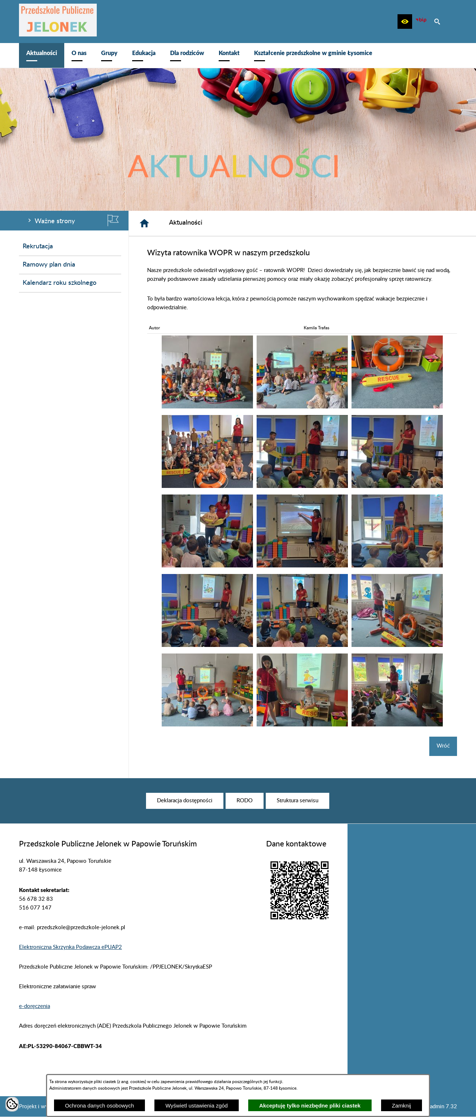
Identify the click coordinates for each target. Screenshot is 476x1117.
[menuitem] (41, 55)
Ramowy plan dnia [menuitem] (49, 264)
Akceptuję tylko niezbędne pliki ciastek (310, 1105)
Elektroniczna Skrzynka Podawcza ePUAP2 (70, 947)
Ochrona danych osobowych (99, 1105)
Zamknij (401, 1105)
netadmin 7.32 (439, 1106)
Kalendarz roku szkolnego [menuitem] (59, 283)
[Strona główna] (144, 223)
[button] (405, 21)
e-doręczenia (34, 1006)
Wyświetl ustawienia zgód (196, 1105)
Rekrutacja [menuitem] (38, 246)
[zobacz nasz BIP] (421, 21)
